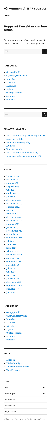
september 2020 (14, 261)
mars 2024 (11, 210)
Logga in (10, 360)
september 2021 (14, 237)
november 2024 (14, 203)
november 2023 (14, 220)
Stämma (10, 96)
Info (6, 388)
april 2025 (11, 193)
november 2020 (14, 254)
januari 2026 (12, 176)
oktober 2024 (12, 207)
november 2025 (14, 179)
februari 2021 (12, 251)
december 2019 (13, 282)
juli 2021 (10, 241)
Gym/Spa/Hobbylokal (16, 75)
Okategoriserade (14, 92)
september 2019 (14, 285)
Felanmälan (9, 405)
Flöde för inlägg (14, 363)
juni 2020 (11, 272)
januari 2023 (12, 227)
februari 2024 (12, 213)
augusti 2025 (12, 186)
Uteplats (10, 99)
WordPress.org (13, 370)
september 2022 (14, 231)
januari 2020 (12, 278)
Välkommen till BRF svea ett (25, 8)
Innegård (10, 79)
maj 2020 (10, 275)
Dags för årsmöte (14, 149)
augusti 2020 (12, 265)
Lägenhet (11, 86)
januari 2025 (12, 196)
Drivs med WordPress (36, 419)
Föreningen (9, 394)
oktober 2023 (12, 224)
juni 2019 (10, 292)
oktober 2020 (12, 258)
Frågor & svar (10, 411)
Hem (6, 382)
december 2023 (13, 217)
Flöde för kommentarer (17, 366)
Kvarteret (11, 82)
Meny (8, 16)
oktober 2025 (12, 183)
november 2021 (13, 234)
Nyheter (10, 89)
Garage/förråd (13, 72)
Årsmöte (10, 146)
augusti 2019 (12, 289)
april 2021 (11, 244)
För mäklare (10, 400)
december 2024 (13, 200)
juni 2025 (11, 190)
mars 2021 (11, 248)
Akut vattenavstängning (18, 142)
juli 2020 (10, 268)
